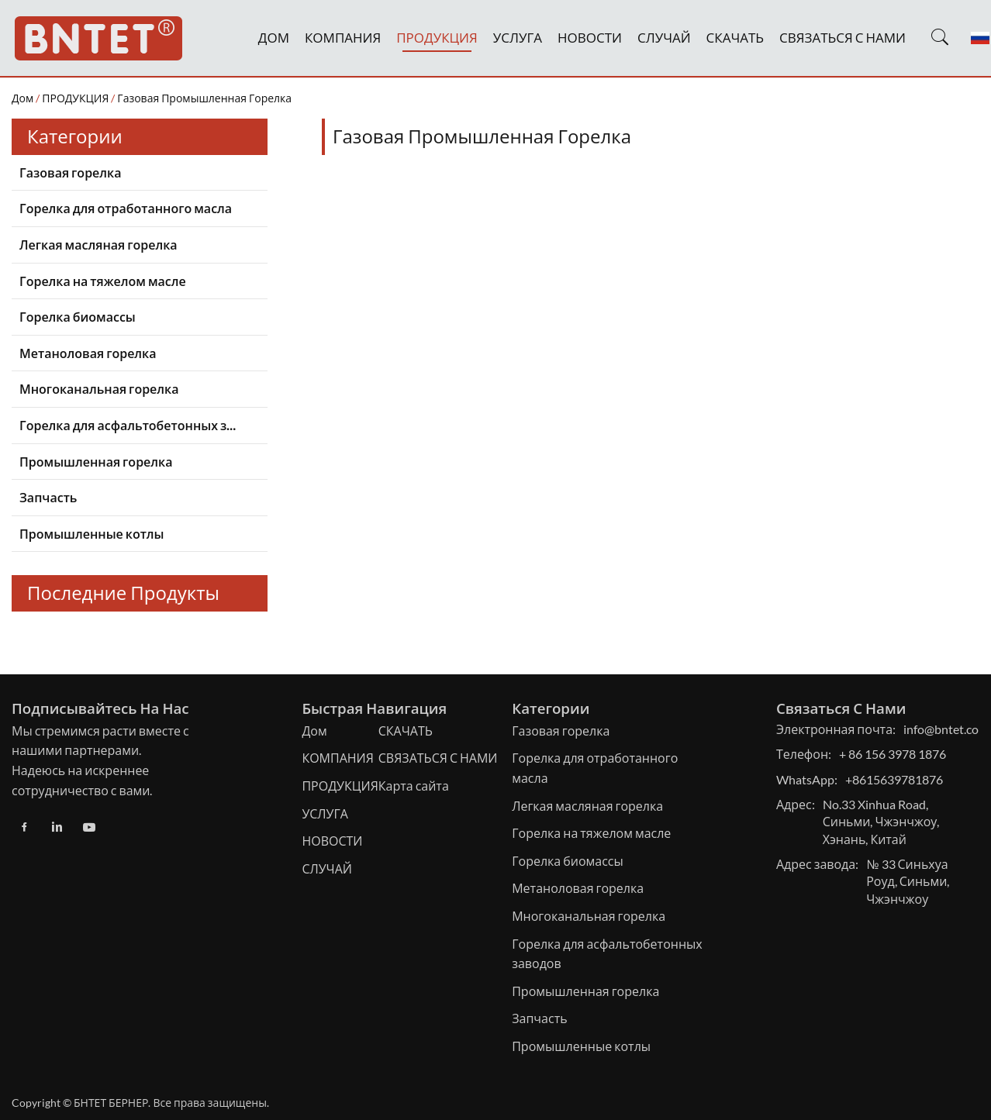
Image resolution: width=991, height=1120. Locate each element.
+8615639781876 (894, 779)
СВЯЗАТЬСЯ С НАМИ (842, 37)
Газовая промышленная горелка (204, 98)
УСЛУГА (517, 37)
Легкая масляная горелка (98, 244)
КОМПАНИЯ (343, 37)
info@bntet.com (946, 729)
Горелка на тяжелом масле (102, 281)
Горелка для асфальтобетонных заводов (131, 425)
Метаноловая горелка (87, 353)
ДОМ (273, 37)
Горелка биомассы (77, 316)
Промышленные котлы (91, 533)
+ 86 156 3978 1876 (892, 753)
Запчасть (48, 497)
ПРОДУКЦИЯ (437, 37)
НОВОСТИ (590, 37)
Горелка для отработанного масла (125, 208)
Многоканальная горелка (98, 388)
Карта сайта (413, 785)
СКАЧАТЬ (735, 37)
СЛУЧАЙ (664, 37)
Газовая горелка (70, 172)
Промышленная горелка (95, 461)
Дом (22, 98)
